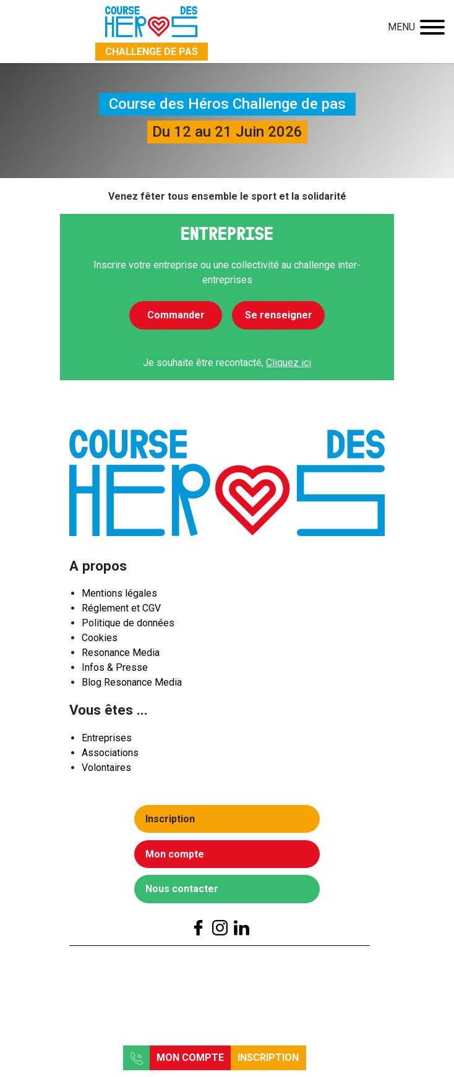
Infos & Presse (115, 671)
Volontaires (106, 771)
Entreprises (107, 741)
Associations (110, 756)
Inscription (268, 1057)
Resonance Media (121, 656)
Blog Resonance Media (132, 686)
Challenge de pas (151, 51)
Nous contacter (185, 892)
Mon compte (190, 1057)
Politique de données (128, 626)
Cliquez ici (288, 362)
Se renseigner (278, 315)
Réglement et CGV (121, 612)
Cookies (100, 641)
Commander (176, 315)
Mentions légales (119, 597)
